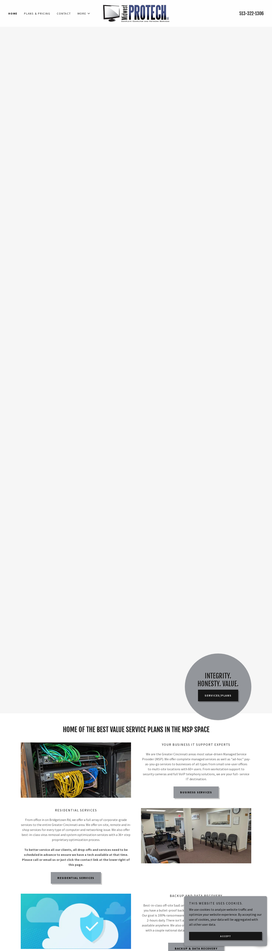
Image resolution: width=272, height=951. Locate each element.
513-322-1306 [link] (251, 13)
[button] (84, 13)
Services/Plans (218, 695)
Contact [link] (64, 13)
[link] (136, 13)
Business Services (196, 792)
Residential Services (75, 878)
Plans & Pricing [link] (37, 13)
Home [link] (12, 13)
